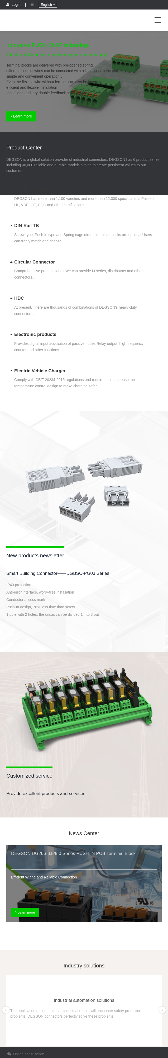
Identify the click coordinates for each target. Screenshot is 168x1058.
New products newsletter (35, 555)
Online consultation (25, 1054)
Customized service (29, 776)
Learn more (21, 116)
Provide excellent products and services (45, 793)
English (48, 5)
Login (14, 4)
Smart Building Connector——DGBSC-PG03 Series (57, 573)
